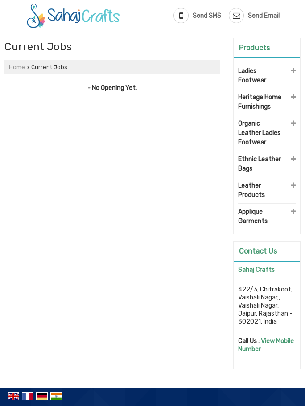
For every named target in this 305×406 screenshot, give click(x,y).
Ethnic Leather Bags (259, 164)
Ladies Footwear (252, 75)
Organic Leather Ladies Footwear (259, 133)
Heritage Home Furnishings (259, 102)
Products (254, 48)
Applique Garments (253, 216)
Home (17, 67)
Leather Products (251, 190)
